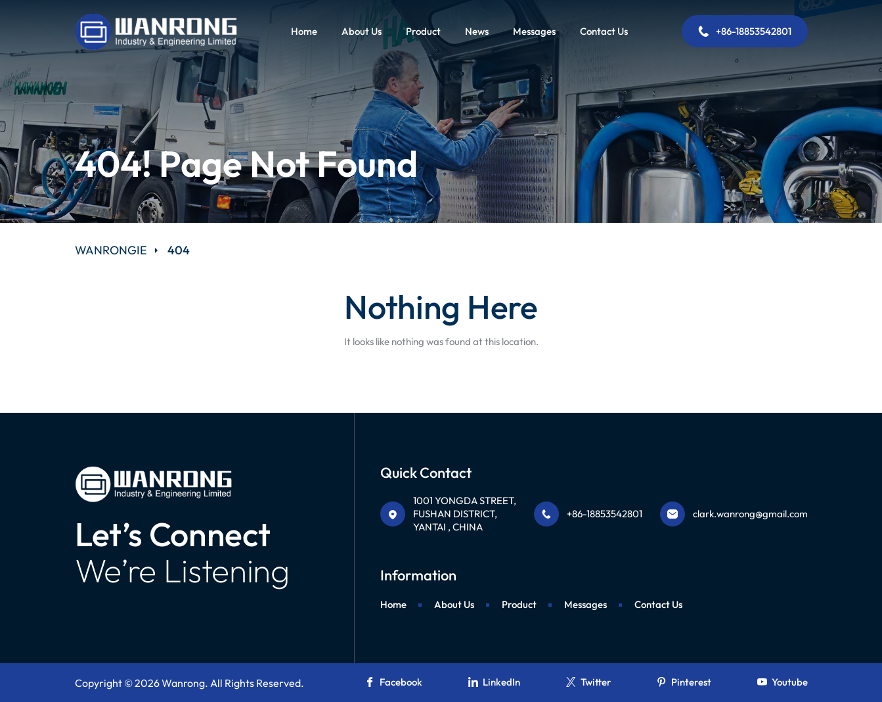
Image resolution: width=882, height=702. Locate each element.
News (477, 31)
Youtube (782, 682)
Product (423, 31)
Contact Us (604, 31)
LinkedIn (494, 682)
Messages (534, 31)
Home (304, 31)
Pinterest (684, 682)
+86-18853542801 (744, 31)
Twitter (588, 682)
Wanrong (183, 683)
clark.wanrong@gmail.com (750, 513)
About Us (362, 31)
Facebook (393, 682)
